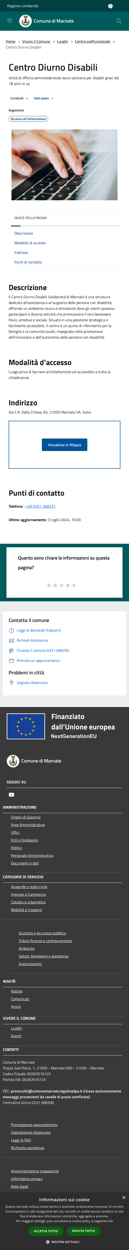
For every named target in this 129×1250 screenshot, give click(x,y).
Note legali (19, 1186)
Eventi (16, 1036)
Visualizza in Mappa (64, 445)
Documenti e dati (25, 863)
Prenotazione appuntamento (34, 1125)
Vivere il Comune (36, 41)
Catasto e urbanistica (28, 902)
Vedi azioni (44, 98)
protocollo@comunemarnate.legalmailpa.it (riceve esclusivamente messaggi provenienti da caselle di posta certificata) (62, 1094)
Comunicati (20, 999)
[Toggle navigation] (9, 21)
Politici (16, 848)
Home (10, 41)
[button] (65, 1241)
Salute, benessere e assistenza (43, 956)
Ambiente (26, 948)
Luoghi (62, 41)
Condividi (20, 98)
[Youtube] (11, 794)
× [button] (123, 1198)
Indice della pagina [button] (30, 217)
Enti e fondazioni (24, 840)
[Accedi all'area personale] (110, 6)
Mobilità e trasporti (26, 910)
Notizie (16, 991)
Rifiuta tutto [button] (83, 1231)
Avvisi (16, 1006)
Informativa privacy (27, 1179)
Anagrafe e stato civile (29, 887)
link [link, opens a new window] (110, 1221)
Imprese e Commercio (28, 894)
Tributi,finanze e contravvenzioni (45, 941)
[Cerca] (119, 21)
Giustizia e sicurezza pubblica (42, 933)
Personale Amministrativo (32, 855)
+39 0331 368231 (41, 506)
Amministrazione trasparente (35, 1171)
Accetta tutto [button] (46, 1231)
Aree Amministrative (28, 825)
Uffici (15, 832)
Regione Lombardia (22, 6)
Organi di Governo (25, 817)
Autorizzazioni (30, 964)
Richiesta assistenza (27, 1148)
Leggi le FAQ (21, 1140)
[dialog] (64, 1221)
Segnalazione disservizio (30, 1132)
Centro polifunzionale (93, 41)
